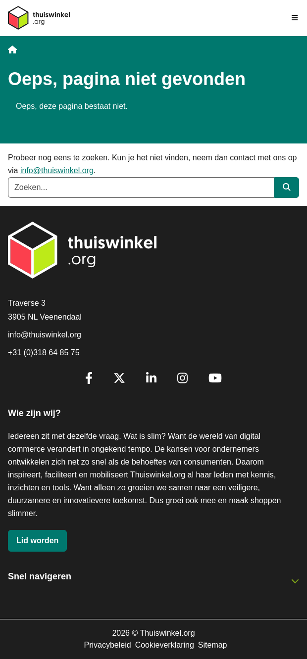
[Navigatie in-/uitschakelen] (295, 18)
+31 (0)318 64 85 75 (44, 352)
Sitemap (212, 645)
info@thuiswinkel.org (57, 170)
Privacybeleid (107, 645)
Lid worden (37, 540)
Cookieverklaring (164, 645)
